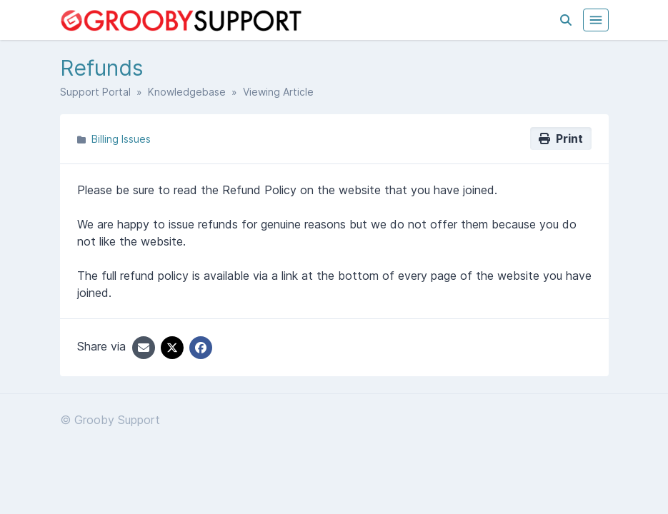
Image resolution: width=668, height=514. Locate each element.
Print (561, 138)
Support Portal (95, 92)
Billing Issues (121, 139)
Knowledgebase (187, 92)
